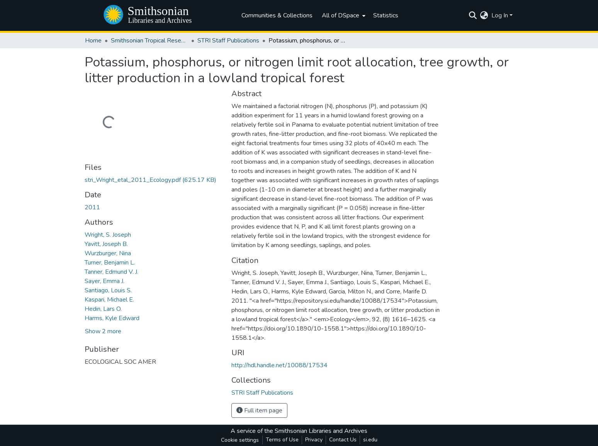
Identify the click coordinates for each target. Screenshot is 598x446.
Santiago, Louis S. (108, 290)
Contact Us (343, 439)
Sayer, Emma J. (104, 281)
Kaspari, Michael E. (109, 299)
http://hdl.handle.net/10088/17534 (279, 365)
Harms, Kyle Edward (112, 318)
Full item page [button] (259, 410)
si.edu (370, 439)
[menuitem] (342, 15)
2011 (92, 207)
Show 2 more (103, 331)
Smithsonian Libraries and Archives (321, 431)
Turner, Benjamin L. (110, 262)
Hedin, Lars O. (103, 309)
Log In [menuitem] (499, 15)
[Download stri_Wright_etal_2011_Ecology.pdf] (150, 180)
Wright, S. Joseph (108, 235)
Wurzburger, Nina (108, 253)
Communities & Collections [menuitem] (277, 15)
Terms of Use (282, 439)
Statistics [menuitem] (385, 15)
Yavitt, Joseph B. (106, 244)
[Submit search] (473, 15)
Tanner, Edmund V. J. (111, 272)
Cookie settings (240, 440)
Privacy (314, 439)
